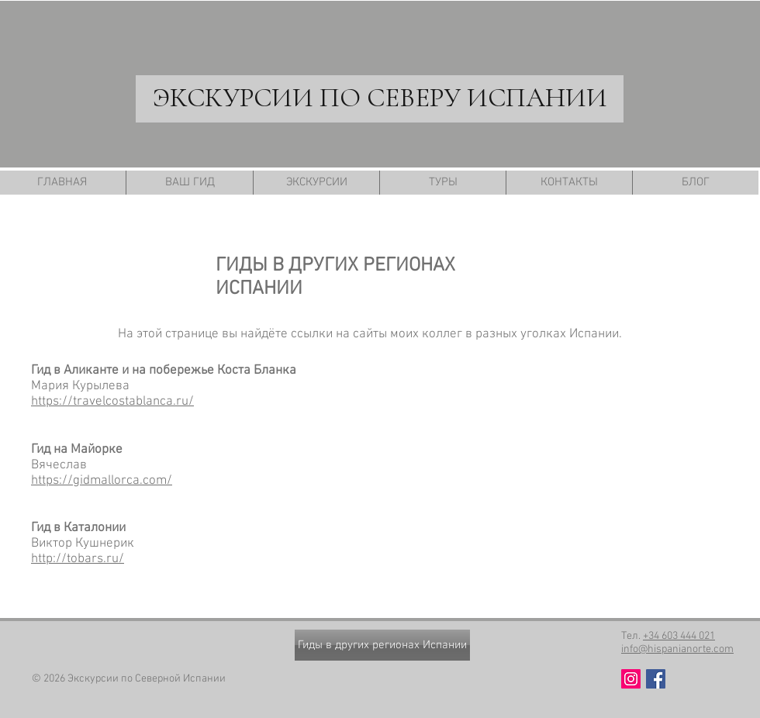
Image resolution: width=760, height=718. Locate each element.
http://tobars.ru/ (77, 559)
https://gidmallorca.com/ (101, 480)
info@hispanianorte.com (677, 649)
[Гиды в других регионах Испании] (382, 645)
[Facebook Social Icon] (655, 679)
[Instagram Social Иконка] (631, 679)
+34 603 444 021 (679, 636)
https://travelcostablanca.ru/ (112, 401)
